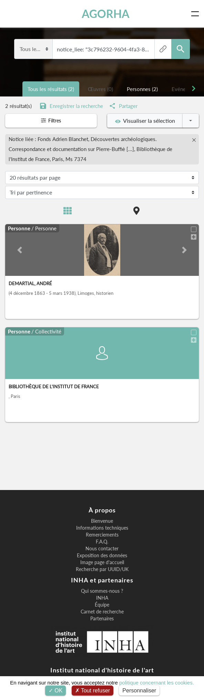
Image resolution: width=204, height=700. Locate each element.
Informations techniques (102, 528)
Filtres (51, 120)
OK (56, 690)
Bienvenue (102, 521)
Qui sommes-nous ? (102, 591)
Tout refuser (92, 690)
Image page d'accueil (102, 562)
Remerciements (102, 535)
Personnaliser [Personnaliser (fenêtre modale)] (139, 690)
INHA (102, 598)
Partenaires (102, 618)
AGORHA (106, 13)
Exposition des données (102, 555)
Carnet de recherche (102, 611)
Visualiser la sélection (145, 120)
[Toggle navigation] (196, 14)
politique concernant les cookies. (156, 683)
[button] (19, 249)
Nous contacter (102, 548)
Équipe (102, 605)
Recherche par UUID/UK (102, 569)
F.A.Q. (102, 541)
